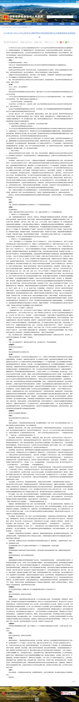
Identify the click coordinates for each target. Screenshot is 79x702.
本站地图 (35, 696)
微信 (67, 42)
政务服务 (39, 24)
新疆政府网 (67, 1)
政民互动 (50, 24)
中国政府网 (60, 1)
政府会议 (20, 27)
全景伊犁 (17, 24)
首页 (7, 27)
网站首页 (6, 24)
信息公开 (15, 27)
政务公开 (28, 24)
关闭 (74, 681)
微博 (62, 42)
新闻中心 (73, 24)
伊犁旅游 (62, 24)
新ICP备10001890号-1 (26, 694)
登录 (77, 1)
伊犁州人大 (73, 1)
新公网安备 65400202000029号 (14, 694)
